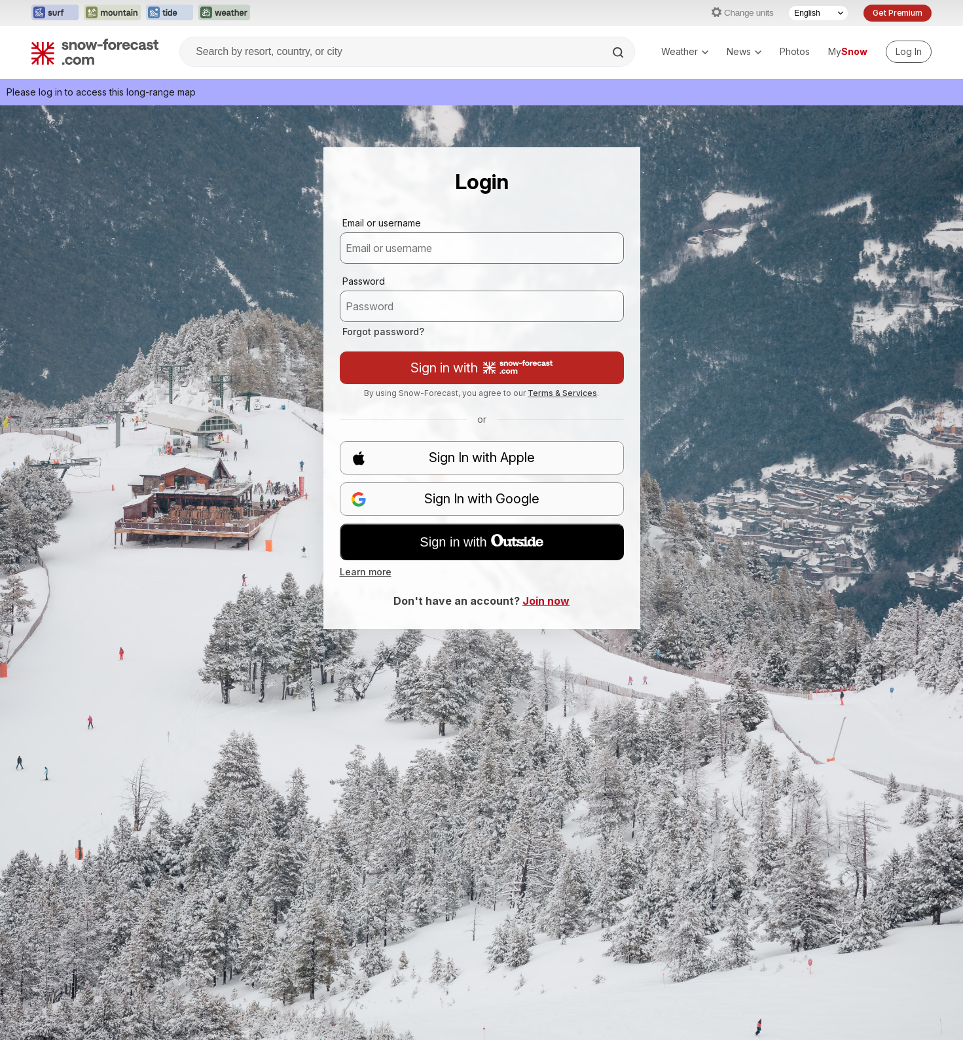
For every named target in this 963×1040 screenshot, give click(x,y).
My (847, 51)
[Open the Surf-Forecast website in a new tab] (55, 13)
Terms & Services (562, 393)
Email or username (381, 222)
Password (363, 281)
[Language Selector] (818, 13)
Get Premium (897, 13)
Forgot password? (383, 331)
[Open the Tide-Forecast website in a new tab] (169, 13)
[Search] (619, 52)
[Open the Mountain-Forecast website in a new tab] (112, 13)
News (744, 51)
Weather (684, 51)
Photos (795, 51)
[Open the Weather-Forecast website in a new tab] (224, 13)
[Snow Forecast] (94, 52)
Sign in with (481, 368)
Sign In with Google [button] (445, 499)
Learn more (365, 571)
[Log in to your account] (909, 52)
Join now (546, 600)
